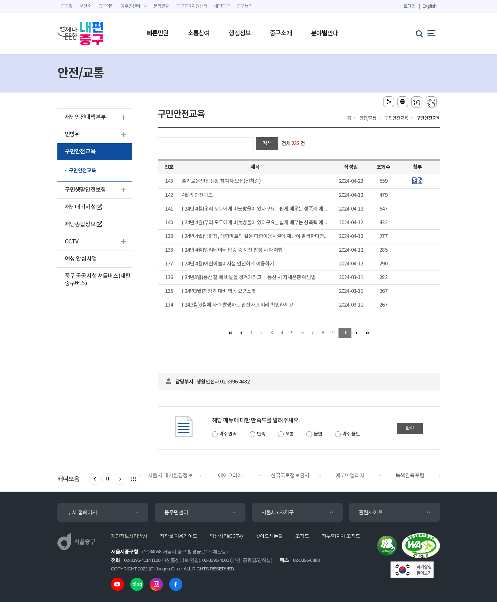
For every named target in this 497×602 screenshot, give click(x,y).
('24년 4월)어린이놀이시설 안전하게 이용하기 (228, 264)
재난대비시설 (83, 207)
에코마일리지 (349, 475)
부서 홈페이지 (82, 512)
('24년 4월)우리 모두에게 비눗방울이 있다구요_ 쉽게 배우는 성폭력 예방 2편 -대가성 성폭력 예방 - (280, 209)
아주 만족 (228, 434)
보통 (289, 434)
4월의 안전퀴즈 (197, 195)
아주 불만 (351, 434)
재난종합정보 (83, 224)
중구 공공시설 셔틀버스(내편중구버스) (98, 280)
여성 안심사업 (81, 259)
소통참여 (199, 33)
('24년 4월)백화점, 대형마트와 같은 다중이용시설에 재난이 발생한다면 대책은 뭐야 (265, 236)
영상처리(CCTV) (226, 536)
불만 (318, 434)
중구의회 (106, 6)
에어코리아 (230, 475)
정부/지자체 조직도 (341, 536)
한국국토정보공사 (290, 475)
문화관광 (161, 6)
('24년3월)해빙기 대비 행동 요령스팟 (219, 291)
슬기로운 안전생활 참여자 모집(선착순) (221, 181)
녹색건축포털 (409, 475)
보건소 (85, 6)
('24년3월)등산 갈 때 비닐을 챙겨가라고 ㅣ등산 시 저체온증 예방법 (249, 277)
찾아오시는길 (268, 536)
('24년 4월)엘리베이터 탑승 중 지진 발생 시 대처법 (232, 250)
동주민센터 (176, 512)
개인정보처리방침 (129, 536)
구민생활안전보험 (85, 190)
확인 (410, 428)
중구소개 (281, 33)
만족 (261, 434)
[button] (120, 479)
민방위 (72, 134)
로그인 (409, 6)
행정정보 (240, 33)
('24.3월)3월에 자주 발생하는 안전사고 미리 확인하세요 (237, 305)
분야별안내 (324, 33)
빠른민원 (158, 33)
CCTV (72, 241)
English (429, 6)
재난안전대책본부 (85, 117)
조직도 (302, 536)
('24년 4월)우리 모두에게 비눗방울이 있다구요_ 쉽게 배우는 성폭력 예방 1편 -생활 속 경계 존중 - (279, 223)
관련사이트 (371, 512)
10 (345, 333)
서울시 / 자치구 (277, 512)
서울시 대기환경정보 (170, 475)
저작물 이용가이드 (178, 536)
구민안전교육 (80, 151)
